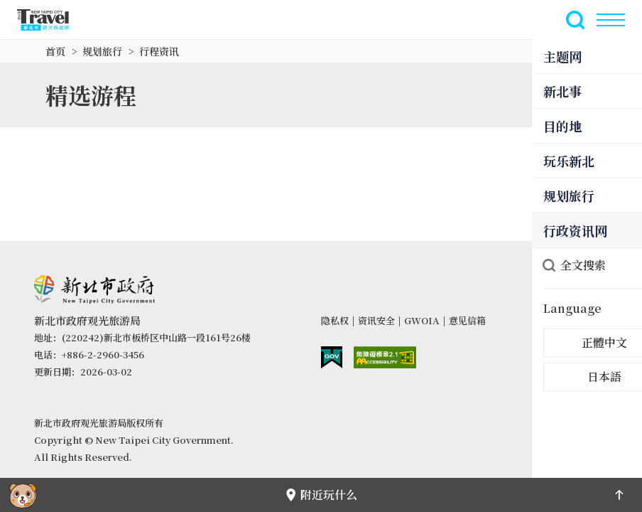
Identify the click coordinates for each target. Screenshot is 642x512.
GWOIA (422, 320)
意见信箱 (467, 320)
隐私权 (335, 320)
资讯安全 (376, 320)
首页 (55, 51)
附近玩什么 (321, 494)
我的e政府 (331, 357)
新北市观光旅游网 (51, 20)
